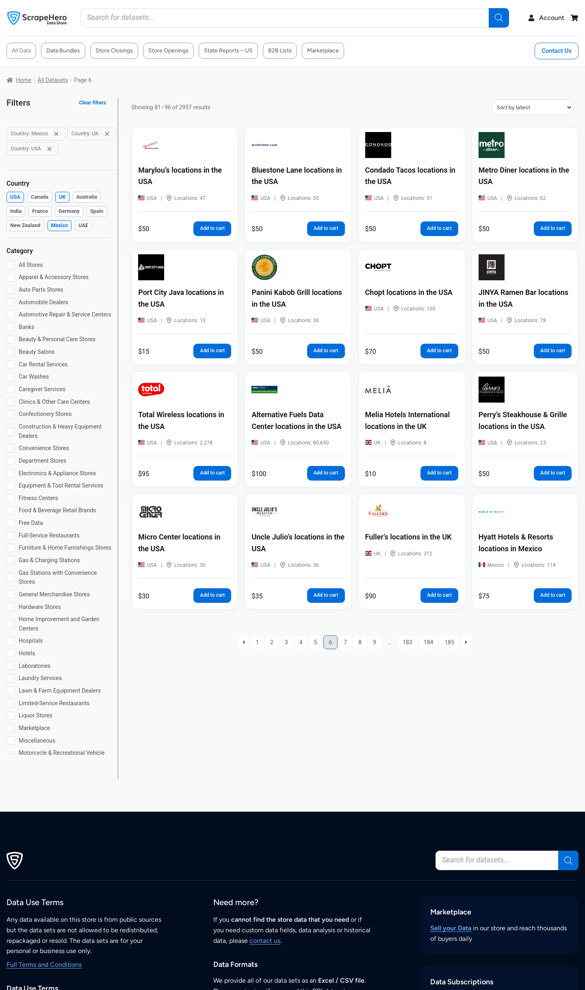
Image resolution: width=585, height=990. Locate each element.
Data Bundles (63, 50)
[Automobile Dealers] (10, 302)
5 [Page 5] (315, 642)
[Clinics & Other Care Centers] (10, 402)
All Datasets (52, 80)
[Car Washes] (10, 377)
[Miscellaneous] (10, 741)
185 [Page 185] (449, 642)
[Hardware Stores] (10, 607)
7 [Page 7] (345, 642)
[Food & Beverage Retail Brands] (10, 511)
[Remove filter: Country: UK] (107, 134)
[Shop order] (532, 107)
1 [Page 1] (257, 642)
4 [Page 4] (301, 642)
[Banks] (10, 327)
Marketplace (323, 50)
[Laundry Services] (10, 678)
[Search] (499, 18)
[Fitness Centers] (10, 498)
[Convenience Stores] (10, 448)
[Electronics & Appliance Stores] (10, 473)
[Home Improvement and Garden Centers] (10, 624)
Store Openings (168, 50)
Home (24, 80)
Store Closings (114, 50)
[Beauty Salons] (10, 352)
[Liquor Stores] (10, 716)
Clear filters (92, 103)
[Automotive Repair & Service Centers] (10, 314)
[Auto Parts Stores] (10, 290)
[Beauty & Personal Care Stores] (10, 340)
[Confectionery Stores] (10, 414)
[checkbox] (15, 197)
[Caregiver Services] (10, 389)
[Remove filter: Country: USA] (49, 149)
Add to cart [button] (212, 228)
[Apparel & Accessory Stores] (10, 277)
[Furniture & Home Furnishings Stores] (10, 548)
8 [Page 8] (360, 642)
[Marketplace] (10, 728)
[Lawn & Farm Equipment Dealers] (10, 691)
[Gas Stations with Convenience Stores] (10, 577)
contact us (264, 941)
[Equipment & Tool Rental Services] (10, 485)
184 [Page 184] (428, 642)
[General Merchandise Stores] (10, 594)
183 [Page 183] (407, 642)
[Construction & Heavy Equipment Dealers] (10, 431)
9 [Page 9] (374, 642)
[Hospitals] (10, 641)
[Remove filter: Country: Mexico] (56, 134)
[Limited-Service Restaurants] (10, 703)
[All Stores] (10, 265)
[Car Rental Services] (10, 364)
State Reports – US (228, 50)
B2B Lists (280, 50)
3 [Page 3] (286, 642)
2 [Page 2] (271, 642)
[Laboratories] (10, 666)
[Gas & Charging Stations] (10, 560)
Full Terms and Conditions (44, 964)
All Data (21, 50)
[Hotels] (10, 653)
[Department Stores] (10, 461)
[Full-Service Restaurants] (10, 535)
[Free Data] (10, 523)
